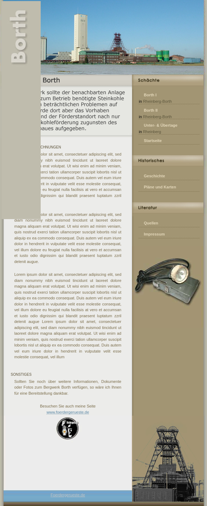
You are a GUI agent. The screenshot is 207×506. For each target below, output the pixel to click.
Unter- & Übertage (160, 125)
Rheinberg (152, 132)
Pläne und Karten (160, 187)
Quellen (151, 223)
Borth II (151, 110)
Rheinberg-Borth (157, 101)
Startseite (153, 140)
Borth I (150, 95)
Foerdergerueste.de (68, 495)
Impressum (154, 234)
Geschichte (154, 176)
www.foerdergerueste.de (67, 412)
